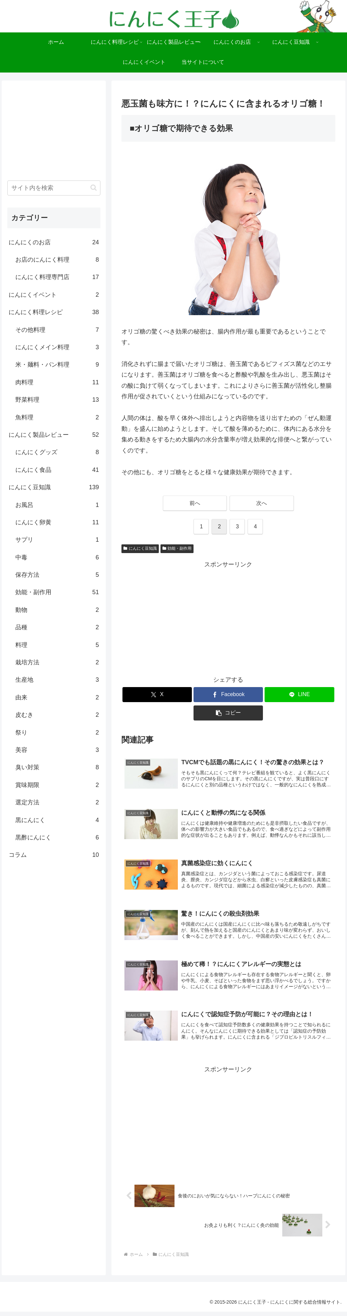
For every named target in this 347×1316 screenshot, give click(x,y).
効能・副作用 (177, 548)
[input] (53, 187)
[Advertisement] (228, 617)
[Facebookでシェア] (228, 694)
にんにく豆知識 (140, 548)
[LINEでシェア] (299, 694)
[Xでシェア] (157, 694)
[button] (228, 712)
